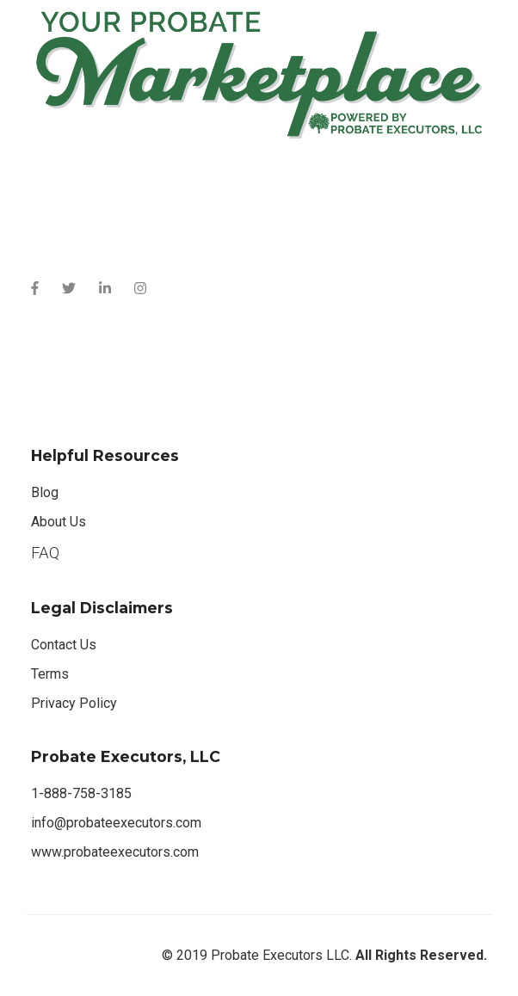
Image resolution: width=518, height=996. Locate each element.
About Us (58, 521)
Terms (50, 674)
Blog (45, 492)
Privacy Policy (74, 703)
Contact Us (63, 644)
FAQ (45, 553)
